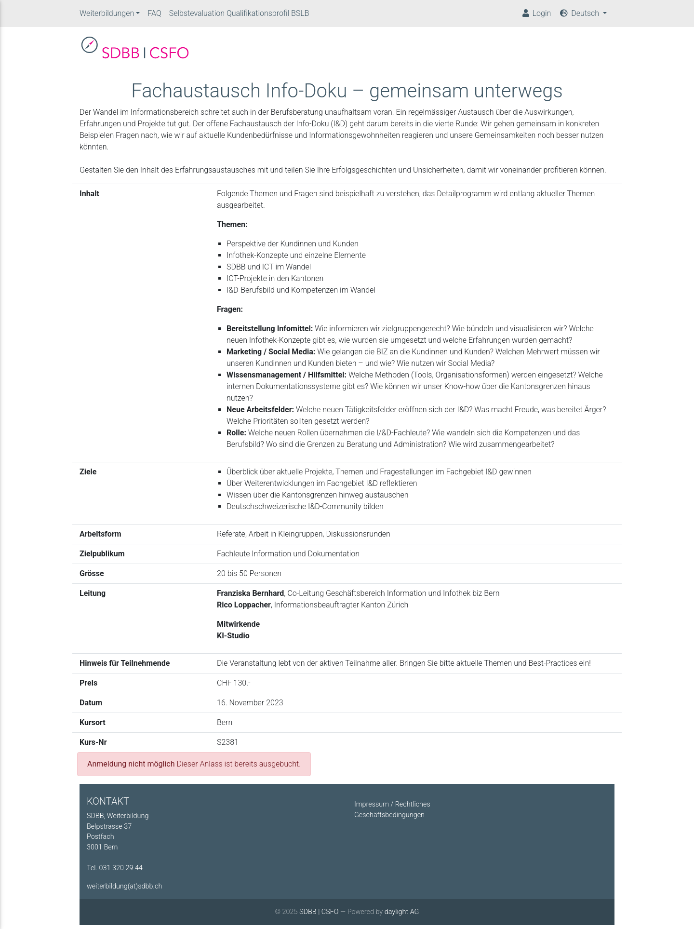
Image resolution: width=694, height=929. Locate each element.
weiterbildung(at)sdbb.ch (124, 890)
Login (536, 15)
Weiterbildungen (107, 15)
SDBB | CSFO (319, 916)
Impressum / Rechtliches (392, 808)
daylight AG (402, 916)
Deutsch (580, 15)
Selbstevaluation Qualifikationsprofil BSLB (239, 15)
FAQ (154, 15)
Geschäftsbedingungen (389, 819)
